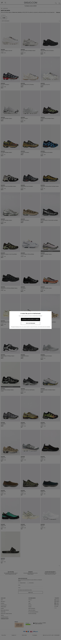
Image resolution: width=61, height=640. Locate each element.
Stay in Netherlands (30, 323)
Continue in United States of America (30, 319)
